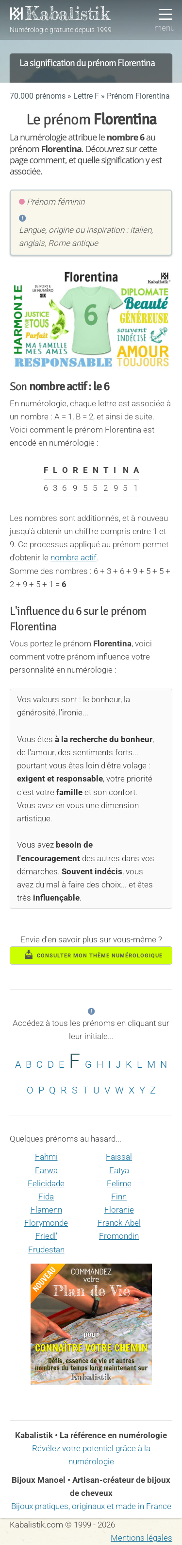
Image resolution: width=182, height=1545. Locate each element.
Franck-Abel (119, 1223)
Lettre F (86, 96)
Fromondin (119, 1236)
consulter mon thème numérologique (94, 954)
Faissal (119, 1157)
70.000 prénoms (38, 96)
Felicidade (46, 1183)
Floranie (119, 1210)
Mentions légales (141, 1538)
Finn (119, 1196)
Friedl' (46, 1236)
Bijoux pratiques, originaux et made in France (91, 1506)
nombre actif (73, 557)
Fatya (119, 1170)
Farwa (46, 1170)
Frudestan (46, 1249)
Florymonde (46, 1223)
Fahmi (46, 1157)
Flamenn (46, 1210)
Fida (46, 1196)
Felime (119, 1183)
